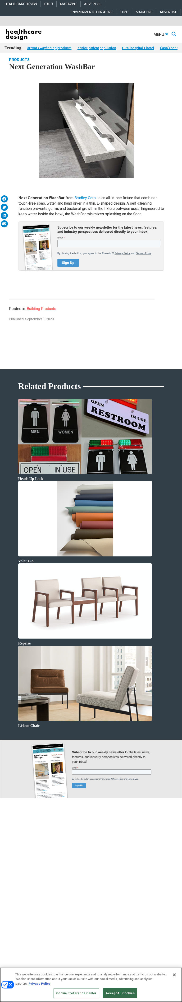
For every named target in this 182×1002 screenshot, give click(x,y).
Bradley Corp (85, 205)
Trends (9, 876)
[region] (91, 984)
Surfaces (125, 888)
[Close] (174, 975)
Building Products (41, 315)
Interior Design (71, 882)
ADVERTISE (92, 4)
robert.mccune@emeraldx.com (25, 936)
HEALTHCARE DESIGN (21, 4)
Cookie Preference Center (76, 993)
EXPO (48, 4)
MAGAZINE (68, 4)
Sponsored (11, 882)
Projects (9, 870)
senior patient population (96, 48)
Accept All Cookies (120, 993)
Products (19, 66)
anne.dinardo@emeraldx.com (24, 921)
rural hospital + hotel (138, 48)
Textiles (124, 894)
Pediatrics (68, 894)
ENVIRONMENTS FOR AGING (92, 12)
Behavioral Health (73, 876)
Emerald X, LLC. (83, 966)
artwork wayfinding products (49, 48)
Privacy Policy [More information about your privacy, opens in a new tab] (39, 983)
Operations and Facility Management (85, 888)
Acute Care (68, 864)
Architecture (69, 870)
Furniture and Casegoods (135, 882)
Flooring (125, 876)
